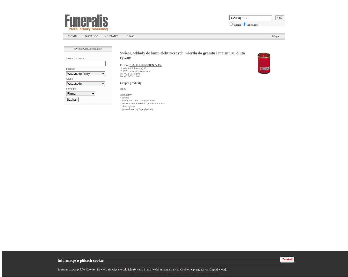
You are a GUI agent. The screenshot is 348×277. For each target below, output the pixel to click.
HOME (72, 36)
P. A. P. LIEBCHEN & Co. (145, 65)
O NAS (130, 36)
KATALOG (92, 36)
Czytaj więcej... (219, 269)
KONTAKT (111, 36)
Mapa (275, 36)
